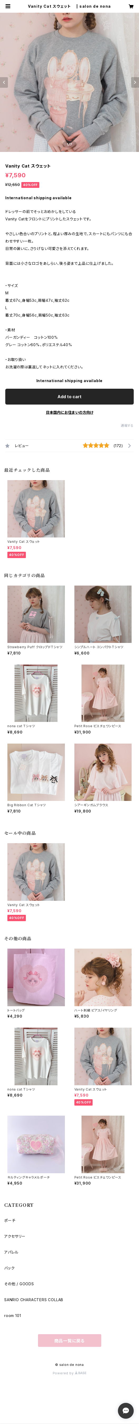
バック (9, 1268)
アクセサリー (15, 1236)
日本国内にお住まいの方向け (69, 412)
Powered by (70, 1373)
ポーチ (9, 1220)
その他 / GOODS (19, 1284)
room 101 (12, 1315)
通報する (127, 426)
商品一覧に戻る (69, 1340)
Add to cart (69, 396)
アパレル (11, 1252)
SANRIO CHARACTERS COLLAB (33, 1299)
